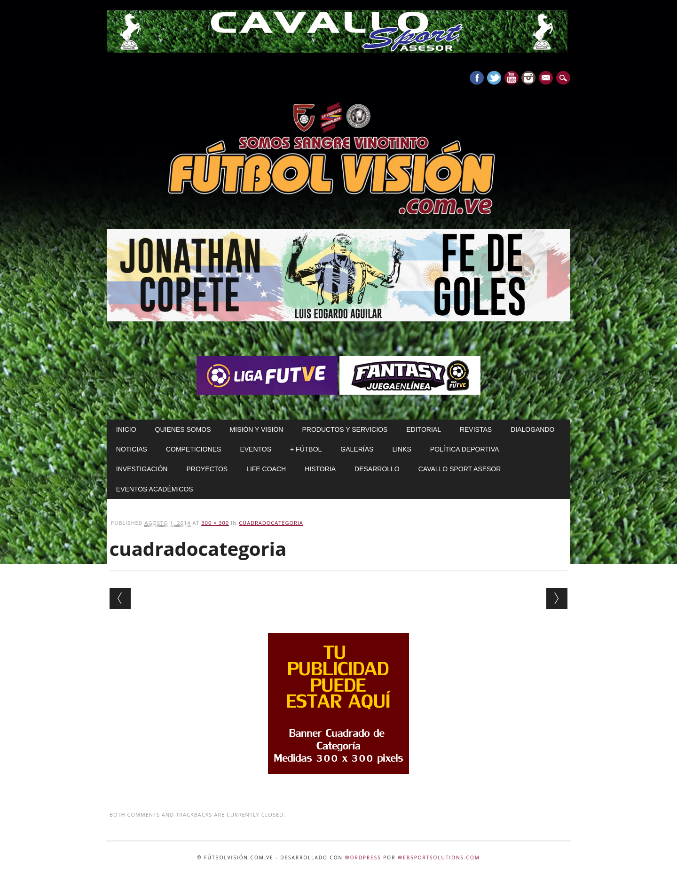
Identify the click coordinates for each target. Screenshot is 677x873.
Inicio (126, 429)
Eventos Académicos (154, 489)
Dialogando (532, 429)
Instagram (528, 78)
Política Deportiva (464, 449)
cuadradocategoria (271, 522)
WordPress (363, 857)
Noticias (131, 449)
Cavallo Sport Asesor (459, 469)
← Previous (120, 598)
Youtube (511, 78)
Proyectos (207, 469)
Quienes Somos (183, 429)
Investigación (142, 469)
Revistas (476, 429)
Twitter (494, 78)
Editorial (423, 429)
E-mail (547, 78)
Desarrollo (377, 469)
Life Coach (266, 469)
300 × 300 (215, 522)
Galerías (356, 449)
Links (401, 449)
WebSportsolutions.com (439, 857)
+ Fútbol (306, 449)
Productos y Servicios (344, 429)
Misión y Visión (256, 429)
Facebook (477, 78)
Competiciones (193, 449)
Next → (556, 598)
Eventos (255, 449)
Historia (320, 469)
